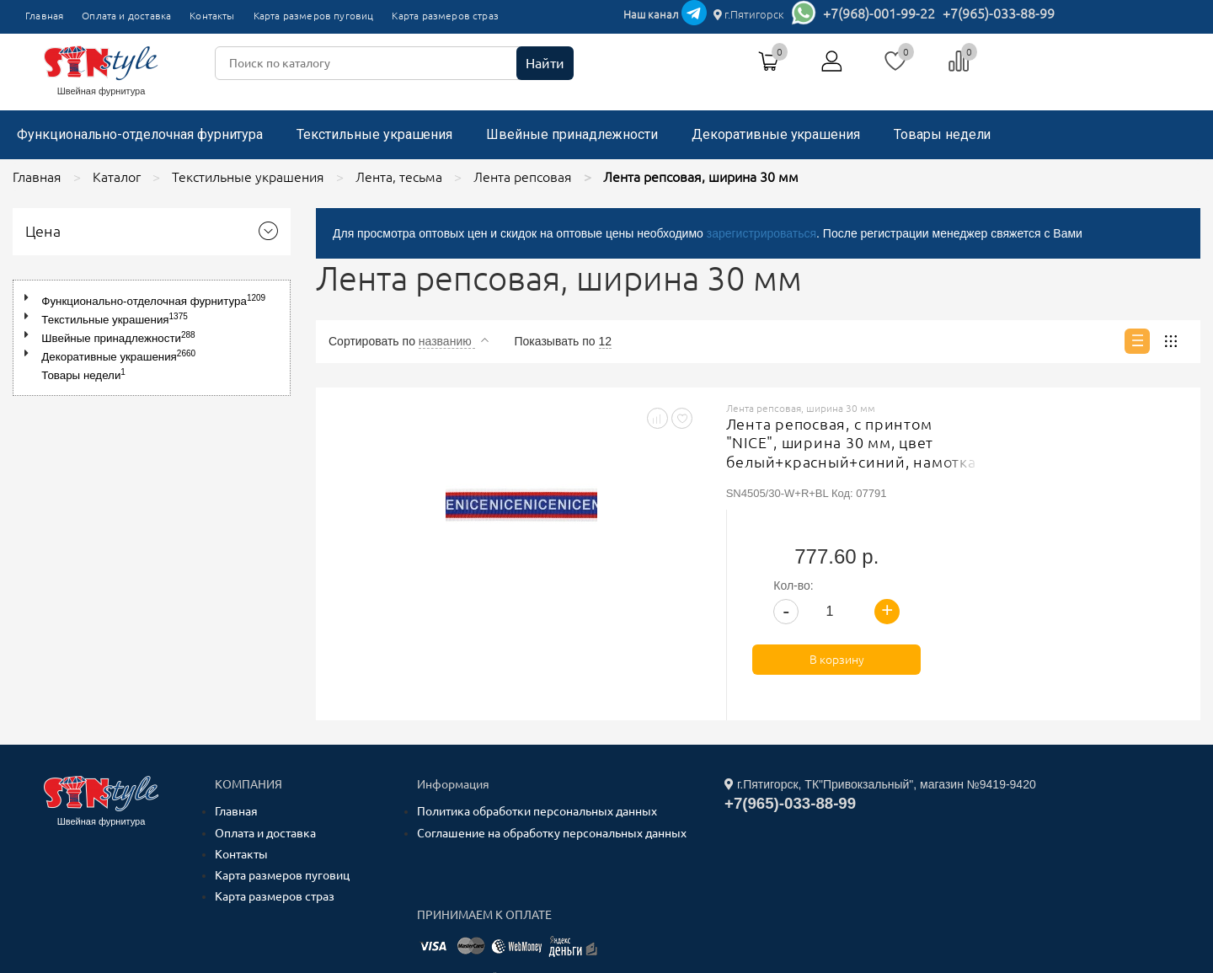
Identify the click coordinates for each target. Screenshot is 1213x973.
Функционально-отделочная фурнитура (140, 134)
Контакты (212, 15)
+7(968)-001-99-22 (879, 13)
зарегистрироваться (761, 233)
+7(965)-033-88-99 (999, 13)
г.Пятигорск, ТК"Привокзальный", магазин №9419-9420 (880, 662)
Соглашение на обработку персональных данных (552, 710)
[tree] (152, 338)
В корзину (1090, 537)
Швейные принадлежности (572, 134)
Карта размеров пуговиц (314, 15)
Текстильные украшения (374, 134)
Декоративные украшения (776, 134)
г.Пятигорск (748, 14)
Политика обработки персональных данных (537, 689)
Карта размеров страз (445, 15)
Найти (545, 63)
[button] (29, 297)
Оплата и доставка (126, 15)
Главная (44, 15)
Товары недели (942, 134)
